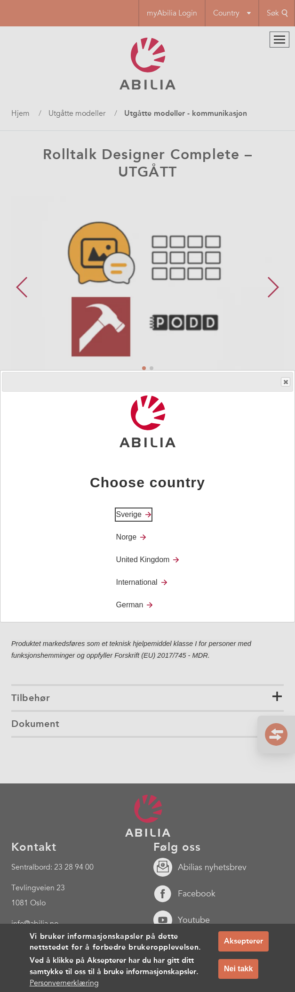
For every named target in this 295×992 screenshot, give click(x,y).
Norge (126, 537)
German (130, 605)
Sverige (129, 514)
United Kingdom (143, 560)
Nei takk (238, 969)
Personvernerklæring (64, 983)
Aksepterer (243, 941)
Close (285, 382)
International (137, 582)
